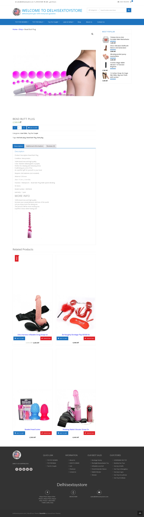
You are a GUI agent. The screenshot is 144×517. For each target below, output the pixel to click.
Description (18, 146)
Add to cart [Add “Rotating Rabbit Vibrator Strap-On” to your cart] (63, 433)
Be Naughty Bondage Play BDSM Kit (76, 335)
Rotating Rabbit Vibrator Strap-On (76, 429)
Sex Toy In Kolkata (119, 478)
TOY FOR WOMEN (21, 22)
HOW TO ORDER (74, 463)
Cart (71, 466)
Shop (79, 22)
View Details (47, 338)
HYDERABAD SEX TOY (120, 460)
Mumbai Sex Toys (119, 463)
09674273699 (73, 497)
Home (15, 29)
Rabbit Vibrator (96, 472)
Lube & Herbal (68, 22)
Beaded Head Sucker (32, 429)
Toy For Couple (53, 22)
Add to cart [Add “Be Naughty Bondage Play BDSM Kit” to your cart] (63, 338)
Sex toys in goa (118, 472)
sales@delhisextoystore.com (25, 2)
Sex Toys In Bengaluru (121, 469)
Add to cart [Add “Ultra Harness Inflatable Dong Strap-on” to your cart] (20, 338)
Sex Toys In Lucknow (120, 475)
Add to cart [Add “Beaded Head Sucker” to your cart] (20, 433)
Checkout (72, 469)
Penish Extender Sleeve (99, 469)
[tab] (18, 146)
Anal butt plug (21, 138)
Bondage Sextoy (97, 460)
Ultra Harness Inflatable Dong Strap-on (32, 335)
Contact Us (101, 22)
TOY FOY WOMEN (52, 460)
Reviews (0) (51, 146)
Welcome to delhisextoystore (52, 10)
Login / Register (124, 2)
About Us (89, 22)
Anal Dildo (23, 133)
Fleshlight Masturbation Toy (100, 463)
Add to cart (33, 127)
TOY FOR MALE (37, 22)
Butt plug (40, 138)
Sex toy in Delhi (118, 466)
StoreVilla (42, 513)
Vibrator (94, 475)
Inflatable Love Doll (98, 466)
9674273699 (39, 2)
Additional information (34, 146)
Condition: (18, 158)
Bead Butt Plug (31, 138)
